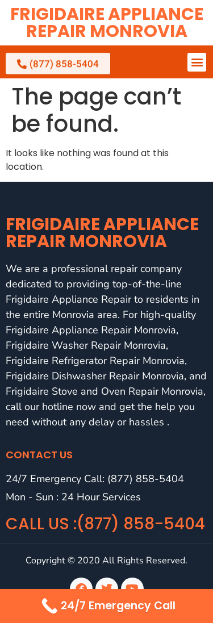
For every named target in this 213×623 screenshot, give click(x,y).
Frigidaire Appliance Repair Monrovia (106, 22)
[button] (196, 62)
